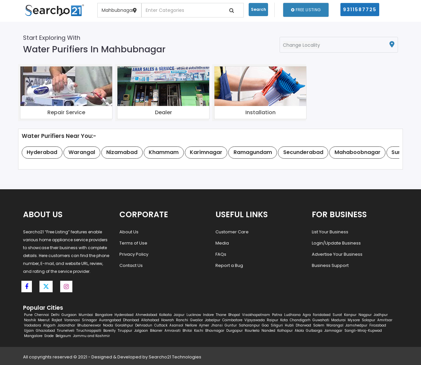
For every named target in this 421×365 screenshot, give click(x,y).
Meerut (44, 320)
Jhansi (217, 325)
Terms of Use (133, 243)
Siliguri (277, 325)
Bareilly (109, 330)
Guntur (231, 325)
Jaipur (179, 314)
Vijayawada (254, 320)
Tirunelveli (65, 330)
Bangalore (103, 314)
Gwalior (196, 320)
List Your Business (330, 232)
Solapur (368, 320)
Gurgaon (69, 314)
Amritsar (384, 320)
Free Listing (306, 10)
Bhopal (234, 314)
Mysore (354, 320)
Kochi (198, 330)
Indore (208, 314)
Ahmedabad (146, 314)
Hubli (289, 325)
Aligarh (49, 325)
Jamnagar (333, 330)
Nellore (191, 325)
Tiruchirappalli (88, 330)
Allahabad (150, 320)
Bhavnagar (214, 330)
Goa (265, 325)
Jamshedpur (356, 325)
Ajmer (204, 325)
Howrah (167, 320)
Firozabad (377, 325)
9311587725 (360, 9)
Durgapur (234, 330)
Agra (307, 314)
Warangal (334, 325)
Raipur (272, 320)
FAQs (220, 254)
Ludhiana (292, 314)
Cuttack (160, 325)
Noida (108, 325)
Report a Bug (229, 265)
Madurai (338, 320)
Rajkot (57, 320)
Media (222, 243)
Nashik (30, 320)
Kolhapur (285, 330)
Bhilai (187, 330)
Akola (299, 330)
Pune (28, 314)
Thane (221, 314)
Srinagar (89, 320)
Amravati (172, 330)
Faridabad (322, 314)
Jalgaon (141, 330)
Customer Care (232, 232)
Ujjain (29, 330)
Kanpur (350, 314)
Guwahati (320, 320)
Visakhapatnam (256, 314)
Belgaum (63, 335)
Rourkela (252, 330)
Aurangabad (110, 320)
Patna (277, 314)
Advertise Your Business (337, 254)
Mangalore (33, 335)
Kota (284, 320)
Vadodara (32, 325)
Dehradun (143, 325)
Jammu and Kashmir (91, 335)
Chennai (42, 314)
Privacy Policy (133, 254)
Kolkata (165, 314)
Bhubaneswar (89, 325)
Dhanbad (131, 320)
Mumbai (86, 314)
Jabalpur (212, 320)
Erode (49, 335)
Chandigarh (300, 320)
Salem (318, 325)
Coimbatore (232, 320)
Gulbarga (314, 330)
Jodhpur (381, 314)
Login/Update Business (336, 243)
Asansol (176, 325)
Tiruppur (125, 330)
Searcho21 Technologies (175, 357)
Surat (337, 314)
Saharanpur (249, 325)
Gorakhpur (124, 325)
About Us (128, 232)
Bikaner (156, 330)
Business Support (330, 265)
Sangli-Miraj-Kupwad (363, 330)
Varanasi (72, 320)
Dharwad (303, 325)
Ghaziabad (45, 330)
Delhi (55, 314)
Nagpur (365, 314)
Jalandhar (66, 325)
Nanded (268, 330)
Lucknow (193, 314)
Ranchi (182, 320)
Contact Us (131, 265)
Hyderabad (124, 314)
